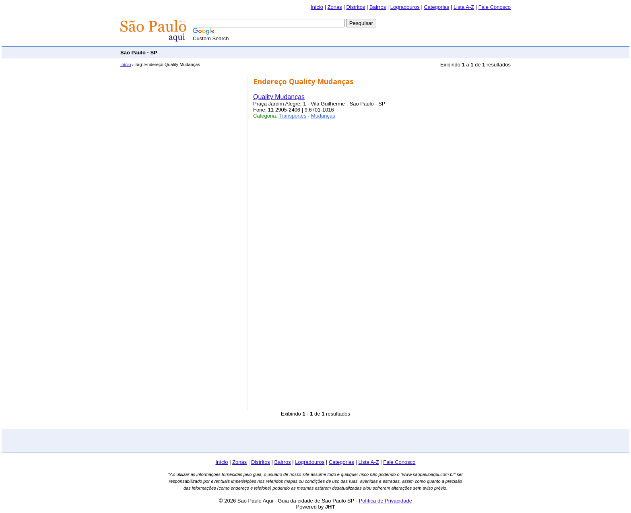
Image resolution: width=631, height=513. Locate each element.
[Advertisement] (364, 52)
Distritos (355, 7)
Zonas (335, 7)
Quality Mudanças (279, 96)
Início (317, 7)
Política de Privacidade (385, 501)
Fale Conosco (494, 7)
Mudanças (323, 116)
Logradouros (405, 7)
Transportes (292, 116)
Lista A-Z (464, 7)
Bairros (377, 7)
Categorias (436, 7)
